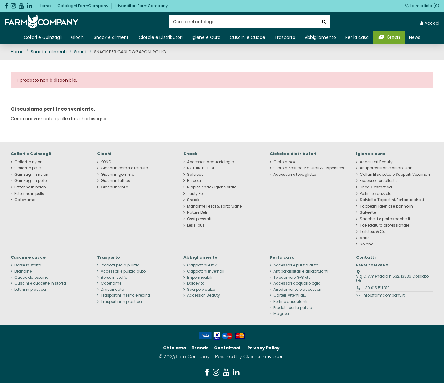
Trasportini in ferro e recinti (125, 295)
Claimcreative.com (264, 357)
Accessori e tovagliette (294, 174)
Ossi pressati (199, 219)
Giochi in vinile (114, 187)
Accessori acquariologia (210, 162)
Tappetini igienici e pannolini (387, 206)
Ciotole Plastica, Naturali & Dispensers (308, 168)
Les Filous (196, 225)
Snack (193, 200)
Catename (24, 200)
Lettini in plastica (30, 289)
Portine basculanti (290, 301)
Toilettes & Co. (373, 231)
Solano (366, 244)
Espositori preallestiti (379, 181)
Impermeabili (199, 277)
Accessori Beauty (376, 162)
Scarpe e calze (201, 289)
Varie (364, 238)
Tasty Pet (195, 194)
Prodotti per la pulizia (120, 265)
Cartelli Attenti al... (290, 295)
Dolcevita (196, 283)
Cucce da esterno (31, 277)
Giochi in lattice (115, 181)
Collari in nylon (28, 162)
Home (45, 6)
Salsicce (195, 174)
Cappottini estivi (202, 265)
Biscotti (194, 181)
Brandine (23, 271)
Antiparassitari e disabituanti (387, 168)
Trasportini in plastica (121, 301)
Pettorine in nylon (30, 187)
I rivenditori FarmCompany (141, 6)
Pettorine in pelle (29, 194)
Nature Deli (197, 212)
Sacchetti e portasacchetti (385, 219)
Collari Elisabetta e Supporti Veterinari (395, 174)
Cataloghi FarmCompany (83, 6)
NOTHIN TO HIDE (201, 168)
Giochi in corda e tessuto (124, 168)
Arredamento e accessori (297, 289)
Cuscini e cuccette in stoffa (40, 283)
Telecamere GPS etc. (292, 277)
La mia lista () (422, 6)
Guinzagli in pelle (30, 181)
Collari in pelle (27, 168)
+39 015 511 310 (376, 287)
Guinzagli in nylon (31, 174)
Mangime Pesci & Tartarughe (214, 206)
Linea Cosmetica (376, 187)
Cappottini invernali (205, 271)
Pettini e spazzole (375, 194)
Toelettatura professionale (384, 225)
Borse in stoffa (27, 265)
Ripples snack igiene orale (211, 187)
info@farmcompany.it (384, 295)
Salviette (368, 212)
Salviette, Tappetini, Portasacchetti (392, 200)
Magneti (281, 313)
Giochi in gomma (117, 174)
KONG (106, 162)
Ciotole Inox (284, 162)
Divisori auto (112, 289)
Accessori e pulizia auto (123, 271)
